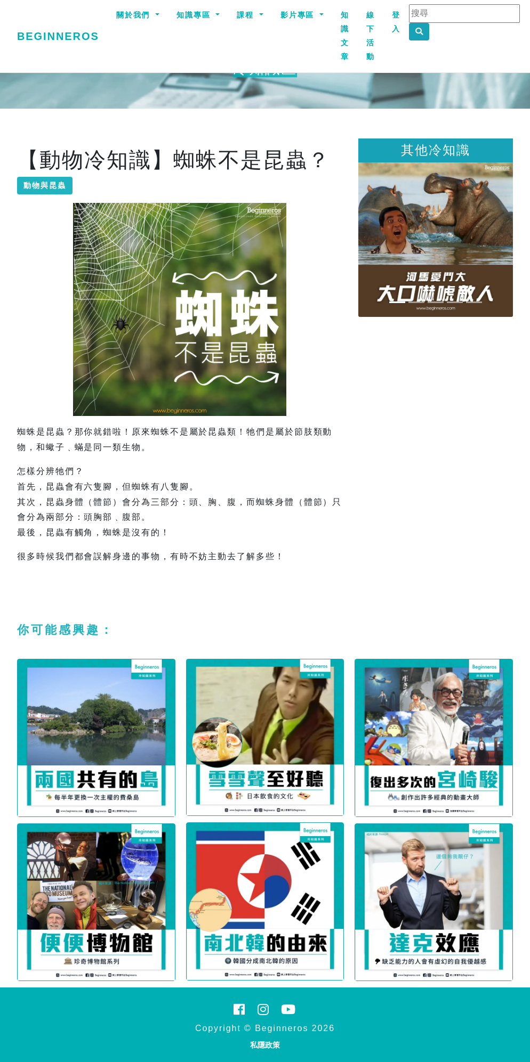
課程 (247, 15)
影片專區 (299, 15)
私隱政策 (265, 1045)
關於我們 (135, 15)
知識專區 (195, 15)
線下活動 (370, 36)
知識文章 (345, 36)
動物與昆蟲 (44, 185)
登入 (396, 22)
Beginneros (58, 36)
